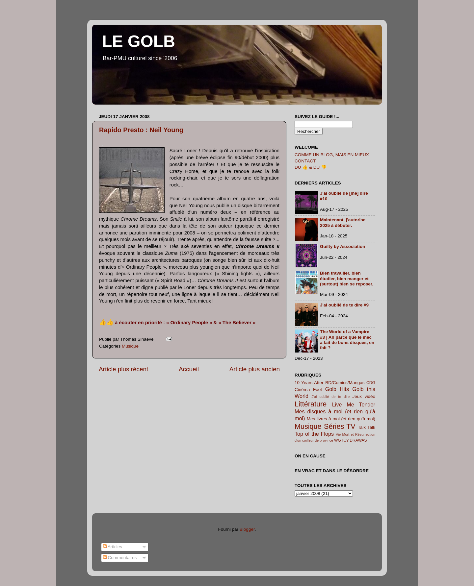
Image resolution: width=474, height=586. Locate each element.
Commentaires (120, 557)
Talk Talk (366, 427)
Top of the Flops (314, 434)
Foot (317, 389)
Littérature (311, 404)
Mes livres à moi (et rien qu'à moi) (341, 418)
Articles (112, 546)
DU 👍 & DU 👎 (311, 167)
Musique (130, 346)
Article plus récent (123, 369)
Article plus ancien (254, 369)
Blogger (247, 529)
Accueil (189, 369)
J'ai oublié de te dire (331, 397)
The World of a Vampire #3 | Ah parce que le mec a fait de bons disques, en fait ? (347, 339)
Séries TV (340, 426)
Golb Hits (337, 389)
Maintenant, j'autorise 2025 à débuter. (342, 222)
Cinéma (302, 389)
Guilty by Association (342, 246)
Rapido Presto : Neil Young (141, 130)
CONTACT (305, 161)
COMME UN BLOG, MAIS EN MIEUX (332, 154)
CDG (370, 382)
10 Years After (309, 382)
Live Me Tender (353, 404)
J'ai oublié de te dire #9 (344, 305)
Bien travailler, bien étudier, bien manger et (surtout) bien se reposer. (346, 278)
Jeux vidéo (363, 396)
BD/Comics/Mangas (344, 382)
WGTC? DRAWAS (350, 440)
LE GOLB (138, 41)
